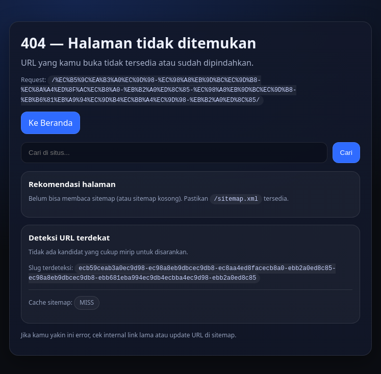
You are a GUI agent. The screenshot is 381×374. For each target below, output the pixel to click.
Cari (346, 151)
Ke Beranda (50, 121)
